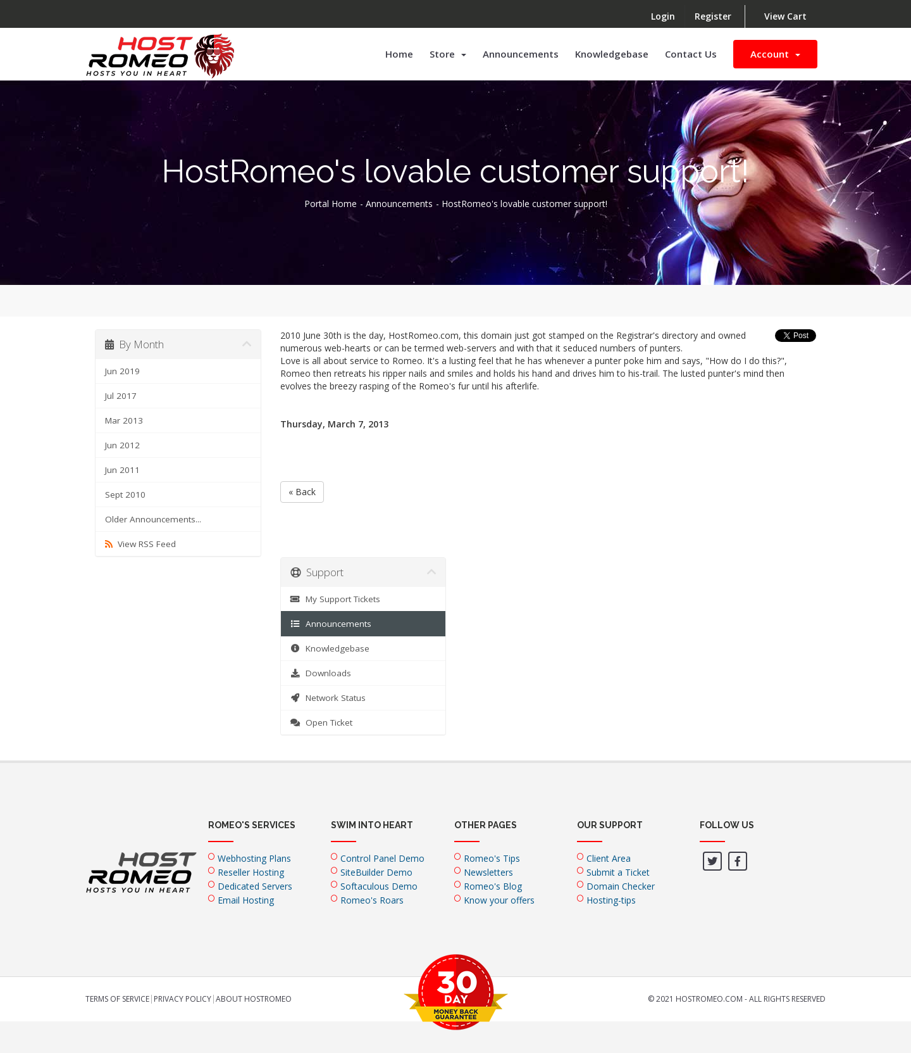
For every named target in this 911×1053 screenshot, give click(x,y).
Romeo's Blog (493, 886)
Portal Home (330, 204)
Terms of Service (117, 999)
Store (448, 53)
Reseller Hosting (251, 872)
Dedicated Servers (255, 886)
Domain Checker (620, 886)
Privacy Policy (182, 999)
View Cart (785, 16)
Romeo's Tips (492, 858)
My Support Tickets (335, 599)
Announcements (521, 53)
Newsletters (488, 872)
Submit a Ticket (618, 872)
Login (663, 16)
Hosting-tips (611, 900)
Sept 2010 (125, 494)
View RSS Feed (140, 544)
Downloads (321, 673)
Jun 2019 (122, 371)
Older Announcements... (153, 519)
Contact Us (691, 53)
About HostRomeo (254, 999)
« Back (302, 492)
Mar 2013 (124, 420)
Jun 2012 (122, 445)
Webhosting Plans (254, 858)
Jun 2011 (122, 470)
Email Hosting (246, 900)
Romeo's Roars (372, 900)
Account (775, 53)
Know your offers (499, 900)
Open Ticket (321, 722)
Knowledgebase (611, 53)
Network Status (328, 697)
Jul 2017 (121, 395)
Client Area (608, 858)
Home (399, 53)
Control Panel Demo (382, 858)
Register (713, 16)
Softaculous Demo (379, 886)
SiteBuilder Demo (376, 872)
